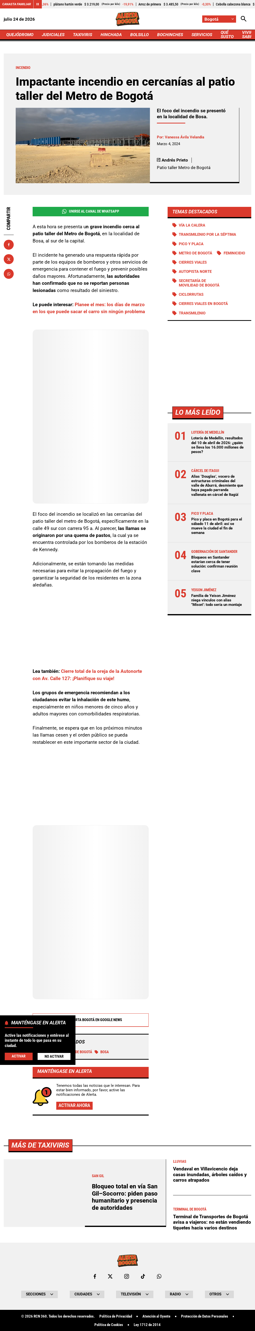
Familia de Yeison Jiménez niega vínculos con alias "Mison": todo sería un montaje (216, 600)
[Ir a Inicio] (127, 19)
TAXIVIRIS (82, 34)
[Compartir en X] (9, 259)
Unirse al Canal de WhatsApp (90, 211)
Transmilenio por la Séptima (207, 234)
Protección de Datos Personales (204, 1316)
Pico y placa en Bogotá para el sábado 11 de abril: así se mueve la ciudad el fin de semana (216, 526)
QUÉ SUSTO (227, 34)
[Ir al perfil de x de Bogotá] (110, 1276)
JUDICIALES (53, 34)
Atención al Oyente (156, 1316)
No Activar (54, 1056)
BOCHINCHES (170, 34)
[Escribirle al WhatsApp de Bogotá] (159, 1276)
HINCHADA (111, 34)
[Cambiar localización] (219, 19)
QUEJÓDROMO (19, 34)
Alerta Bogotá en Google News (90, 1020)
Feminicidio (234, 253)
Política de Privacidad (115, 1316)
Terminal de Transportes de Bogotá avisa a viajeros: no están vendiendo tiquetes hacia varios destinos (212, 1222)
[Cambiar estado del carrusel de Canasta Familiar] (37, 4)
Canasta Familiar (16, 4)
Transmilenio (192, 313)
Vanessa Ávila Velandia (184, 137)
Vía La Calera (192, 225)
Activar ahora (74, 1105)
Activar (18, 1056)
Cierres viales (193, 262)
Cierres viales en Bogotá (203, 303)
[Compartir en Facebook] (9, 245)
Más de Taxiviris (40, 1145)
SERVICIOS (201, 34)
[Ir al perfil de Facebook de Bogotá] (95, 1276)
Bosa (102, 1052)
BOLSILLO (139, 34)
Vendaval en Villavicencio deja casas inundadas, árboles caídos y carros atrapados (210, 1174)
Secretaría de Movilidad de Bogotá (199, 283)
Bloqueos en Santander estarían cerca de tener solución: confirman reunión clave (214, 564)
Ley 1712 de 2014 (147, 1325)
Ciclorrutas (191, 294)
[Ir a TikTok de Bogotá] (143, 1276)
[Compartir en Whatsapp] (9, 274)
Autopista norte (195, 271)
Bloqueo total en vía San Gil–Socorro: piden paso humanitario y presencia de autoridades (125, 1197)
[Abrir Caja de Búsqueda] (244, 19)
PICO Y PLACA (191, 244)
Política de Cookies (108, 1325)
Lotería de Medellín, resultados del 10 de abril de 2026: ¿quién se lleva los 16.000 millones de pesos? (217, 445)
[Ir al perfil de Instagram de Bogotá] (126, 1276)
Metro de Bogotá (195, 253)
